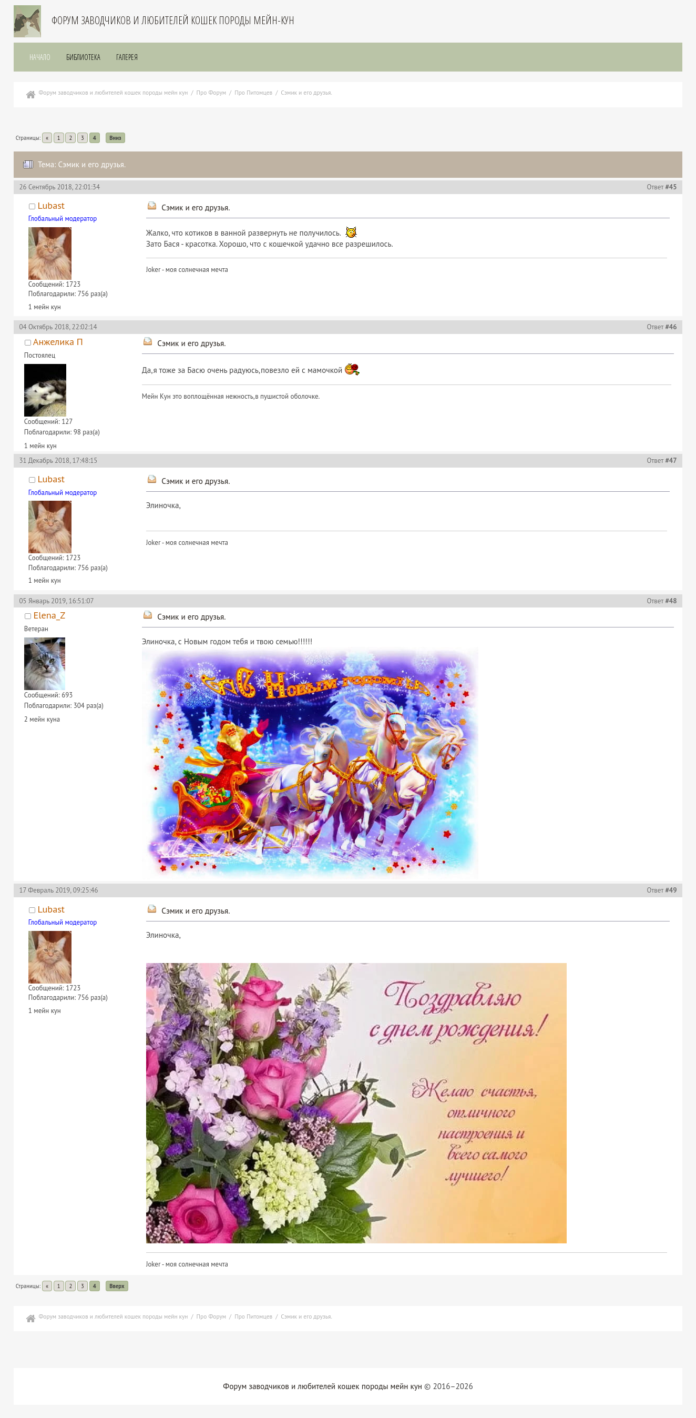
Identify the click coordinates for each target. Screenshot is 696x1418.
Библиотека (83, 57)
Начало (39, 57)
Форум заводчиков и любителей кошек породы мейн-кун (173, 20)
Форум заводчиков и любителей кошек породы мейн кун (322, 1386)
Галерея (127, 57)
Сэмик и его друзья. (195, 207)
